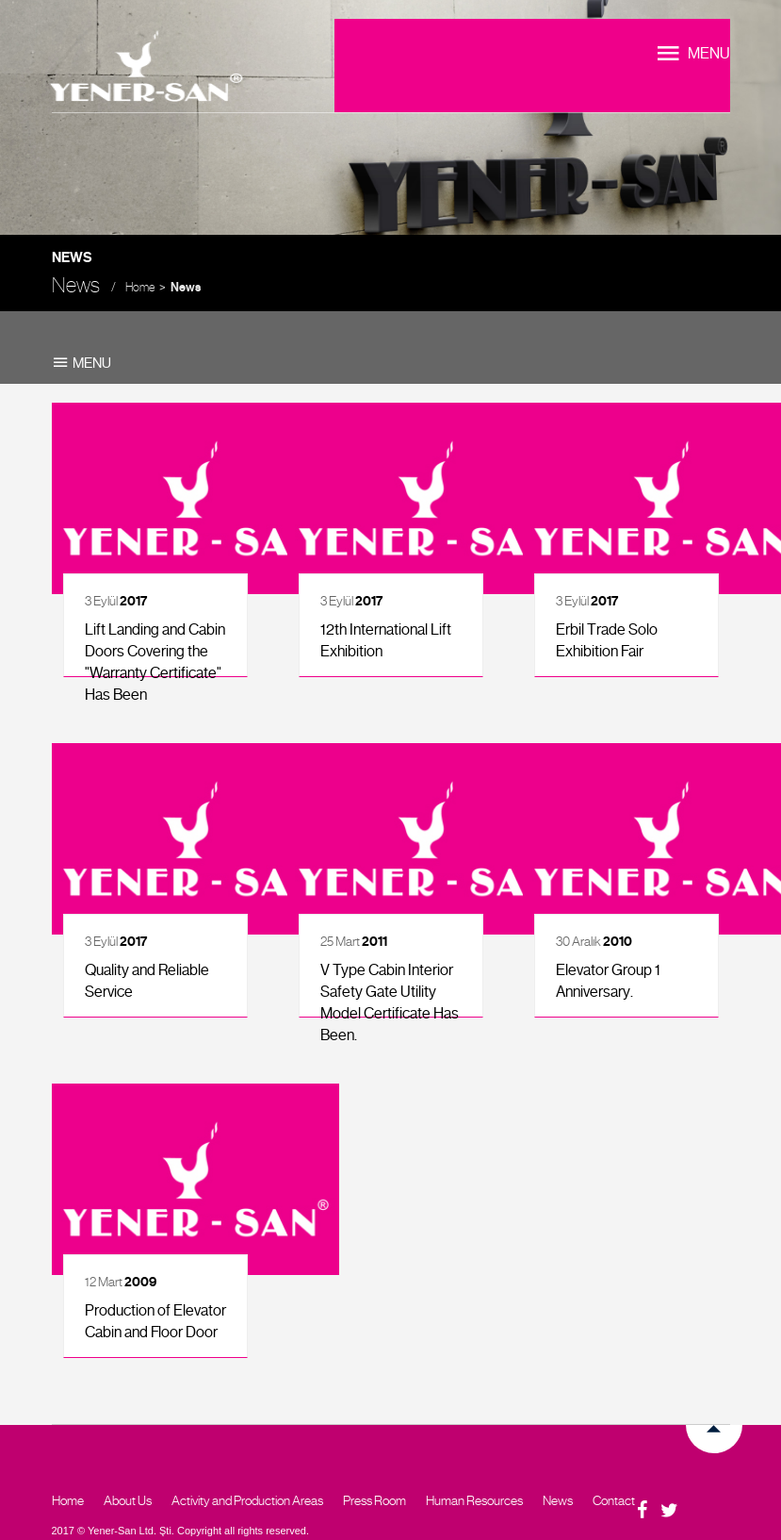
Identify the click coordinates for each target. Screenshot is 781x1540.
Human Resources (474, 1500)
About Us (128, 1500)
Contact (614, 1500)
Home (140, 287)
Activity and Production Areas (247, 1500)
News (186, 287)
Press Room (374, 1500)
